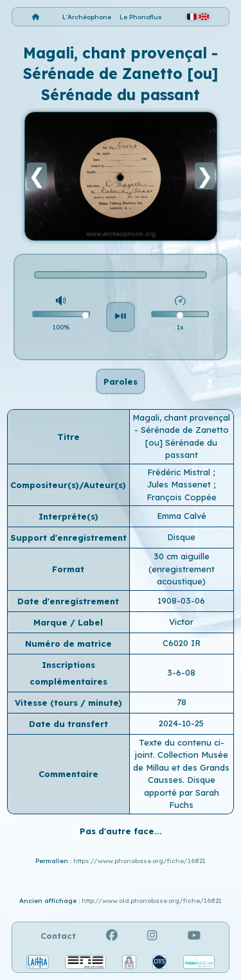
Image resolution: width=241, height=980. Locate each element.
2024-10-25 (181, 723)
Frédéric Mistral (180, 472)
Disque (181, 537)
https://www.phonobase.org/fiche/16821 (139, 861)
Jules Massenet (180, 484)
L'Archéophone (86, 17)
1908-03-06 (181, 600)
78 (181, 702)
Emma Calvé (181, 516)
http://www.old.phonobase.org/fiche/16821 (152, 901)
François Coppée (182, 497)
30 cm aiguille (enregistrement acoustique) (181, 568)
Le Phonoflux (141, 17)
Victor (181, 622)
